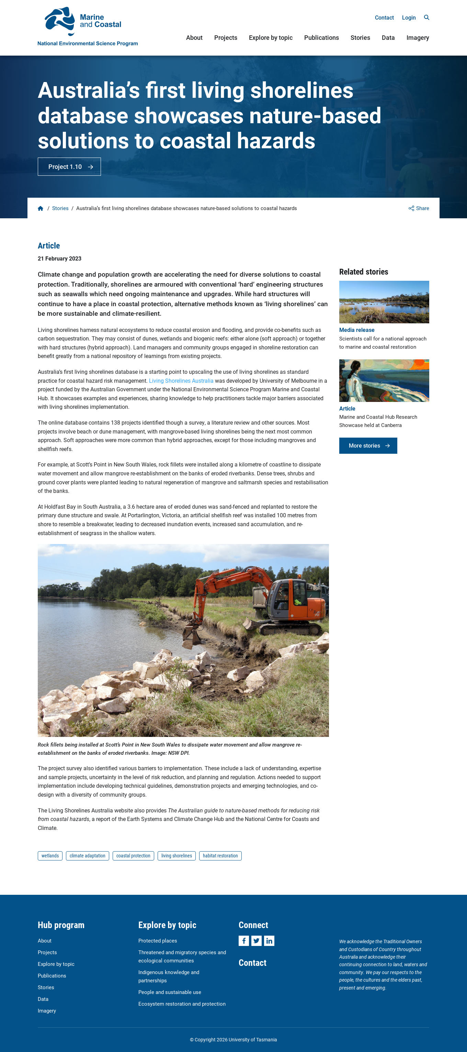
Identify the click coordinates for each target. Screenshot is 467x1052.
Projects (225, 37)
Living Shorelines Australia (181, 380)
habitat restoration (220, 855)
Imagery (418, 37)
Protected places (157, 940)
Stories (360, 37)
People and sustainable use (169, 992)
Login (409, 17)
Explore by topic (271, 37)
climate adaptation (87, 855)
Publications (321, 37)
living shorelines (176, 855)
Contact (384, 17)
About (194, 37)
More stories (364, 445)
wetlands (50, 855)
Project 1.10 (65, 166)
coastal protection (133, 855)
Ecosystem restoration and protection (182, 1003)
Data (388, 37)
